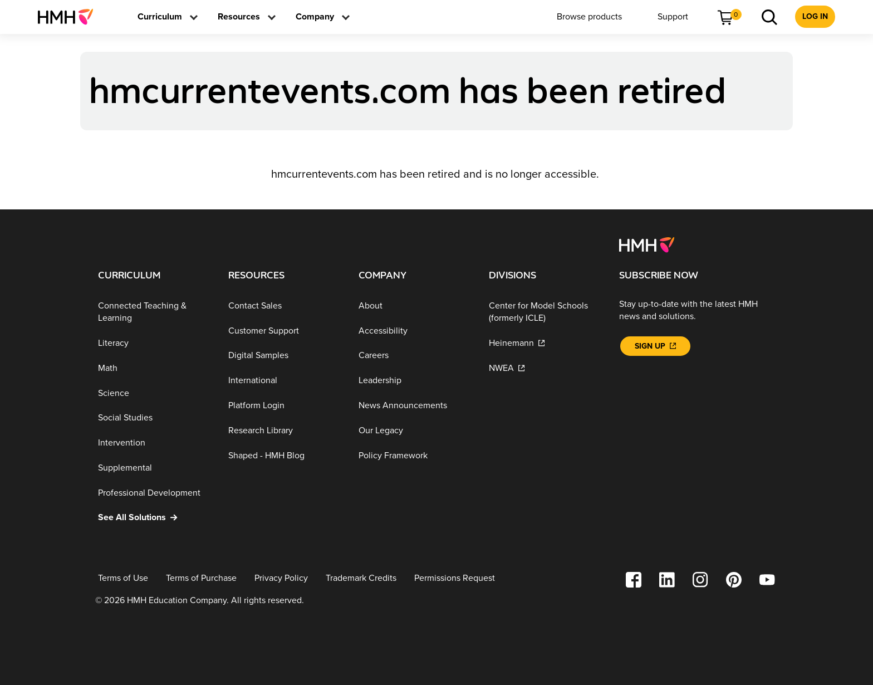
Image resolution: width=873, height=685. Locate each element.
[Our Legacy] (415, 430)
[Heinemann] (545, 343)
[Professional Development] (154, 492)
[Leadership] (415, 380)
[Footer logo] (646, 243)
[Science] (154, 392)
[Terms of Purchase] (201, 578)
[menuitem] (70, 16)
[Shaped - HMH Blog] (284, 455)
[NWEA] (545, 368)
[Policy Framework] (415, 455)
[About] (415, 306)
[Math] (154, 368)
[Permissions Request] (454, 578)
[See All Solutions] (154, 517)
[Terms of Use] (123, 578)
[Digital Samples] (284, 355)
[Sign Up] (655, 346)
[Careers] (415, 355)
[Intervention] (154, 443)
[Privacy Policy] (281, 578)
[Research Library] (284, 430)
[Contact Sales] (284, 306)
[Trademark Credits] (361, 578)
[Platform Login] (284, 405)
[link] (70, 17)
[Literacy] (154, 343)
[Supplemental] (154, 468)
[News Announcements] (415, 405)
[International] (284, 380)
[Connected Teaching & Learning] (154, 312)
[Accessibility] (415, 330)
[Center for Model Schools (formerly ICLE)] (545, 312)
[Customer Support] (284, 330)
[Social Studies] (154, 417)
